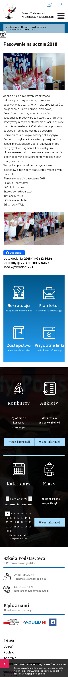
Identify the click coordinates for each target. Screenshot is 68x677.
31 (11, 531)
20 (22, 522)
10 (11, 517)
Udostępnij (14, 252)
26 (18, 526)
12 (18, 517)
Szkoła (8, 640)
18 (15, 522)
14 (26, 517)
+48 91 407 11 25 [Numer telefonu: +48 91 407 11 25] (23, 587)
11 (15, 517)
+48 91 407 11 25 (59, 5)
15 (30, 517)
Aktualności (37, 27)
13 (22, 517)
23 (7, 526)
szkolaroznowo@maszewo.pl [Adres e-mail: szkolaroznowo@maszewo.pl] (31, 590)
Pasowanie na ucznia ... (21, 29)
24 (11, 526)
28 (26, 526)
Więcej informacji (19, 441)
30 (7, 531)
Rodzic (8, 652)
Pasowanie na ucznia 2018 (30, 44)
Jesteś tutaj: (13, 27)
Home (24, 27)
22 (30, 522)
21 (26, 522)
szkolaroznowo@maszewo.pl (49, 5)
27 (22, 526)
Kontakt (9, 658)
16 (7, 522)
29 (30, 526)
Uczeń (8, 646)
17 (11, 522)
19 (18, 522)
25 (14, 526)
